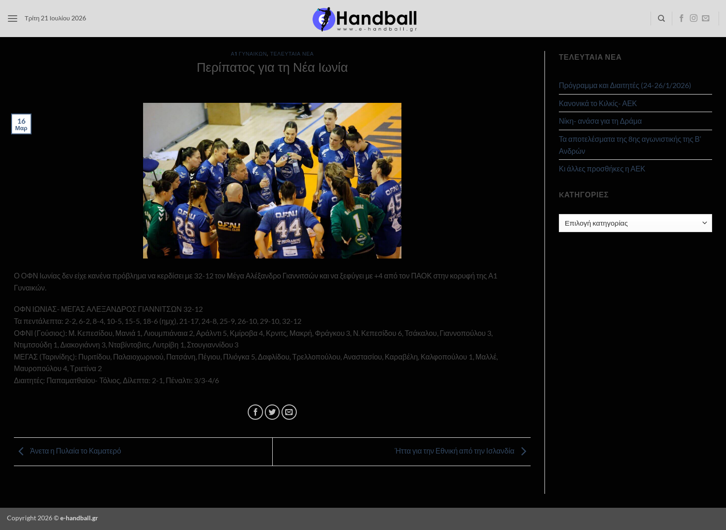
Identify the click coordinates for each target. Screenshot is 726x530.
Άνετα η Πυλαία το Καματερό (67, 450)
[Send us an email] (705, 18)
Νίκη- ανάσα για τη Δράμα (600, 120)
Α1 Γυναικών (249, 53)
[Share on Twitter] (272, 412)
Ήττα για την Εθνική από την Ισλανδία (462, 450)
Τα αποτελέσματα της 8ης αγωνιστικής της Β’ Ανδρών (630, 144)
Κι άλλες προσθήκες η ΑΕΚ (602, 168)
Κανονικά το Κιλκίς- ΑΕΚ (598, 103)
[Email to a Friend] (289, 412)
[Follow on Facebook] (681, 18)
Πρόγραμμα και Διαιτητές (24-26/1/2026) (625, 85)
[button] (12, 18)
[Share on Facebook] (255, 412)
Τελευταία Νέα (291, 53)
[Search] (661, 18)
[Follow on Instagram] (693, 18)
